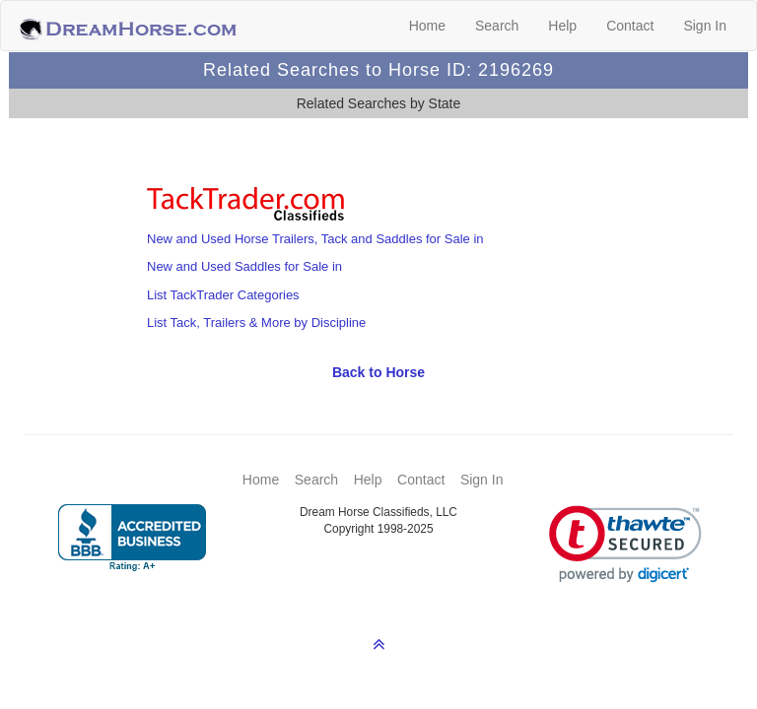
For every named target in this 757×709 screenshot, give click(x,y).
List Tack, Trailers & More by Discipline (256, 322)
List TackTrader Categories (223, 295)
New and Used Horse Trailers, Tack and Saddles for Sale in (315, 238)
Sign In (704, 25)
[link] (625, 544)
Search (496, 25)
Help (562, 25)
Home (427, 25)
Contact (630, 25)
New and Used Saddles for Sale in (244, 266)
